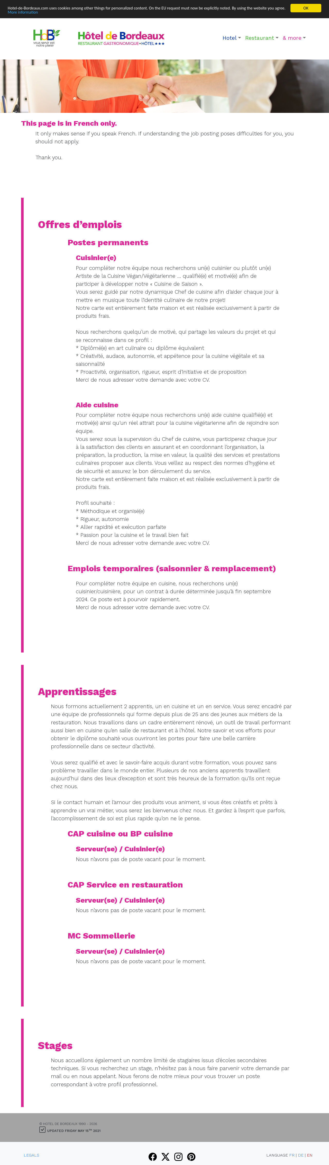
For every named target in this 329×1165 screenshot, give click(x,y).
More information (35, 12)
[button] (232, 38)
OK (305, 8)
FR (292, 1155)
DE (301, 1155)
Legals (31, 1155)
